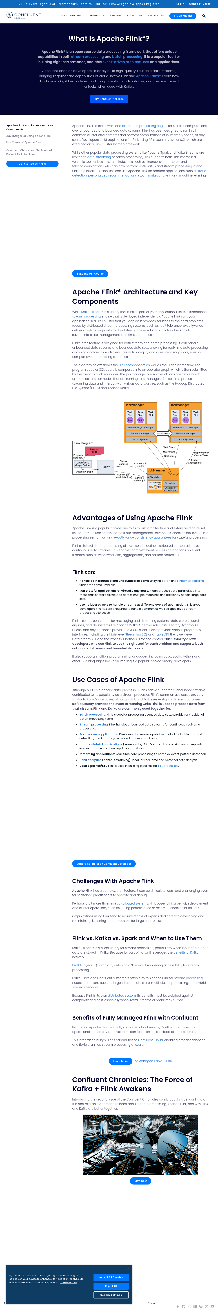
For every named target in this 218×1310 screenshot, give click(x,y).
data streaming (99, 157)
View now (140, 1181)
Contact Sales (200, 4)
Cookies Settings (111, 1295)
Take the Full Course (90, 273)
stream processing (87, 56)
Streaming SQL (136, 634)
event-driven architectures (126, 61)
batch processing (127, 56)
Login (180, 4)
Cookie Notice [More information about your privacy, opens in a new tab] (68, 1282)
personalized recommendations (112, 175)
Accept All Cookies (111, 1277)
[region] (69, 1284)
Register (152, 4)
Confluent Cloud (150, 1040)
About (151, 1303)
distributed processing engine (144, 126)
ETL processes (168, 766)
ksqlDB (77, 965)
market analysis (159, 175)
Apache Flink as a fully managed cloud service (124, 1027)
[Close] (128, 1269)
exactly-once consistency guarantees (143, 537)
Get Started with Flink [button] (32, 164)
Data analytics (90, 760)
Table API (162, 634)
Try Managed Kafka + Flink (152, 1061)
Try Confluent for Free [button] (109, 99)
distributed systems (133, 903)
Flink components (132, 365)
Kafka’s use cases (100, 699)
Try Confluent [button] (183, 16)
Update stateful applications (100, 744)
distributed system (122, 995)
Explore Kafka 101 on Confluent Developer (104, 864)
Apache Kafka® (148, 76)
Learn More (120, 1061)
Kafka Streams (92, 312)
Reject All (111, 1286)
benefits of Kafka (186, 952)
